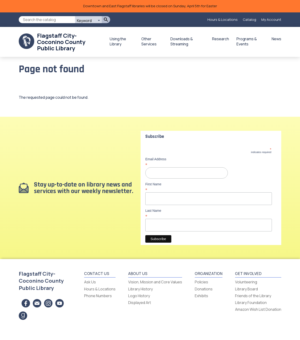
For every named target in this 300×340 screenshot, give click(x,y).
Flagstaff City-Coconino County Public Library (61, 41)
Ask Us (90, 282)
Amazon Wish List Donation (258, 309)
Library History (140, 289)
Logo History (139, 295)
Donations (204, 289)
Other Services (149, 41)
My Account (271, 19)
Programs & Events (246, 41)
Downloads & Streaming (181, 41)
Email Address (208, 162)
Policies (201, 282)
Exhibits (201, 295)
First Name (208, 187)
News (276, 38)
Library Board (246, 289)
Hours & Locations (222, 19)
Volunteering (246, 282)
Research (220, 38)
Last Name (208, 213)
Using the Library (118, 41)
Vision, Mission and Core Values (155, 282)
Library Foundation (251, 302)
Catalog (249, 19)
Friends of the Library (253, 295)
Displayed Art (139, 302)
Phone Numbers (98, 295)
